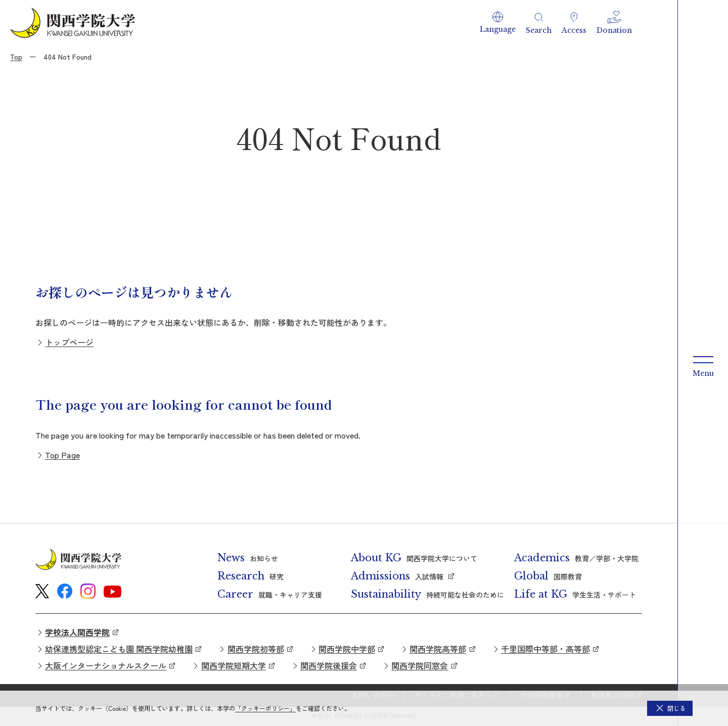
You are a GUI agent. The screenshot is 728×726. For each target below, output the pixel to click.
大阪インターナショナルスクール (105, 665)
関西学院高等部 (438, 649)
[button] (498, 23)
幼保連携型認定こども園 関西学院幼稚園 (119, 649)
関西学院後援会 (328, 665)
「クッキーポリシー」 (265, 708)
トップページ (69, 342)
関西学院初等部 (256, 649)
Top (16, 57)
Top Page (62, 455)
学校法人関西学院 (77, 632)
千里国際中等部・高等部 (545, 649)
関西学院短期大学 (233, 665)
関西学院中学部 (346, 649)
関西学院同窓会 (419, 665)
